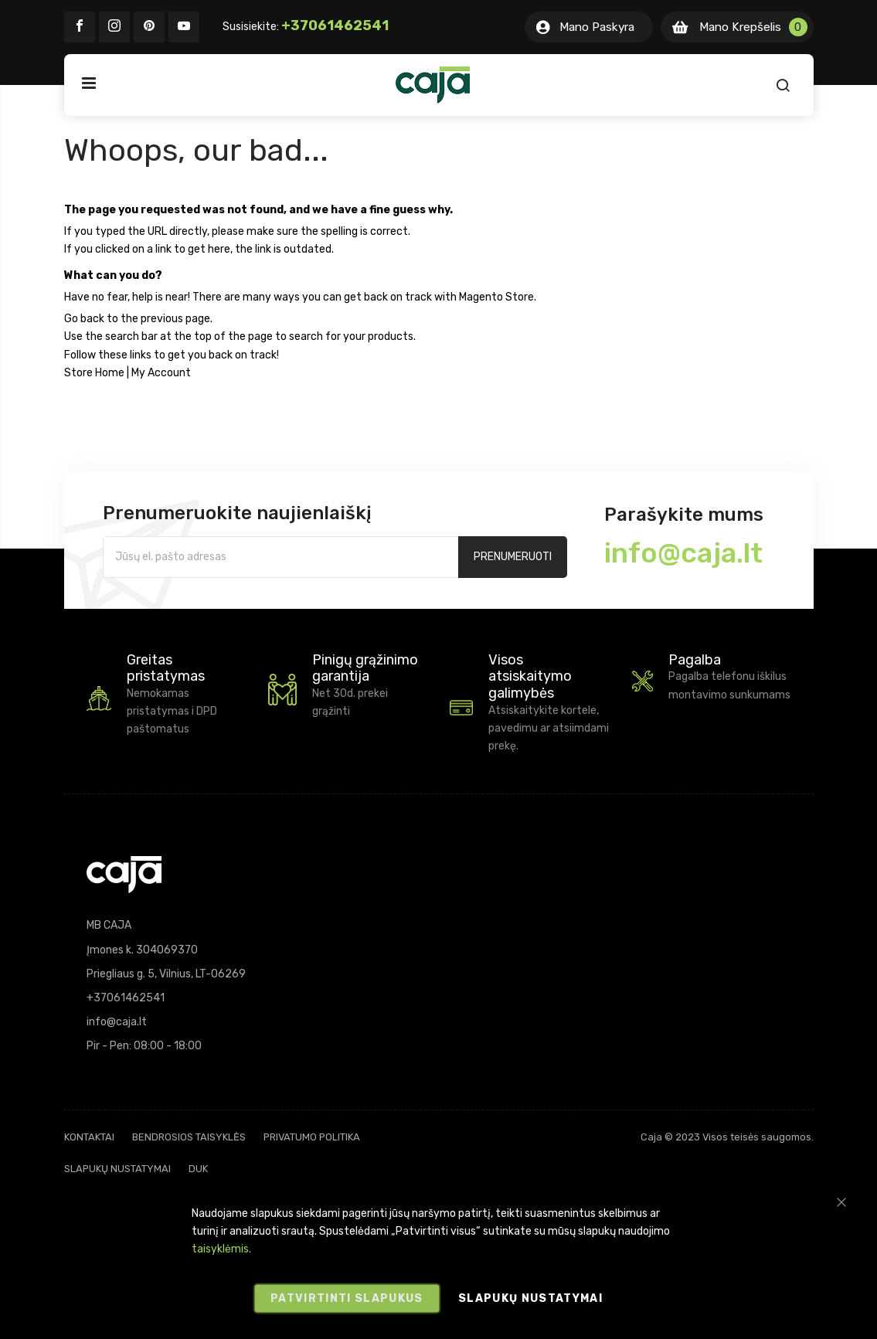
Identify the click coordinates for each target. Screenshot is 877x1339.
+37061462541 (335, 25)
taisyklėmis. (221, 1249)
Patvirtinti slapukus (346, 1298)
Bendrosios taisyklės (189, 1137)
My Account (161, 372)
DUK (198, 1168)
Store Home (94, 372)
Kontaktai (89, 1137)
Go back (84, 318)
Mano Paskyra (596, 27)
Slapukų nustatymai (117, 1168)
